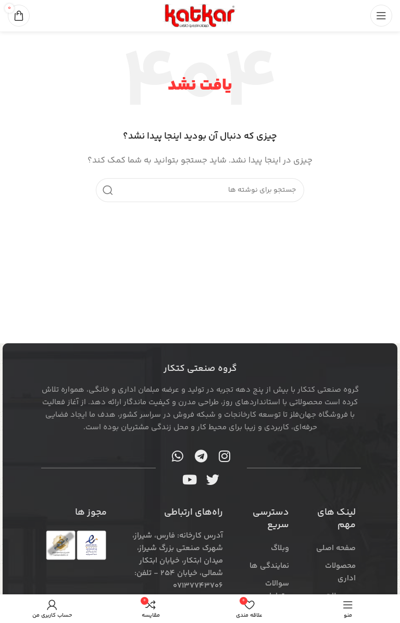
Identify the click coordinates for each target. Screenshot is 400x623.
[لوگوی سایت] (200, 15)
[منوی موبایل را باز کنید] (381, 15)
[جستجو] (200, 190)
